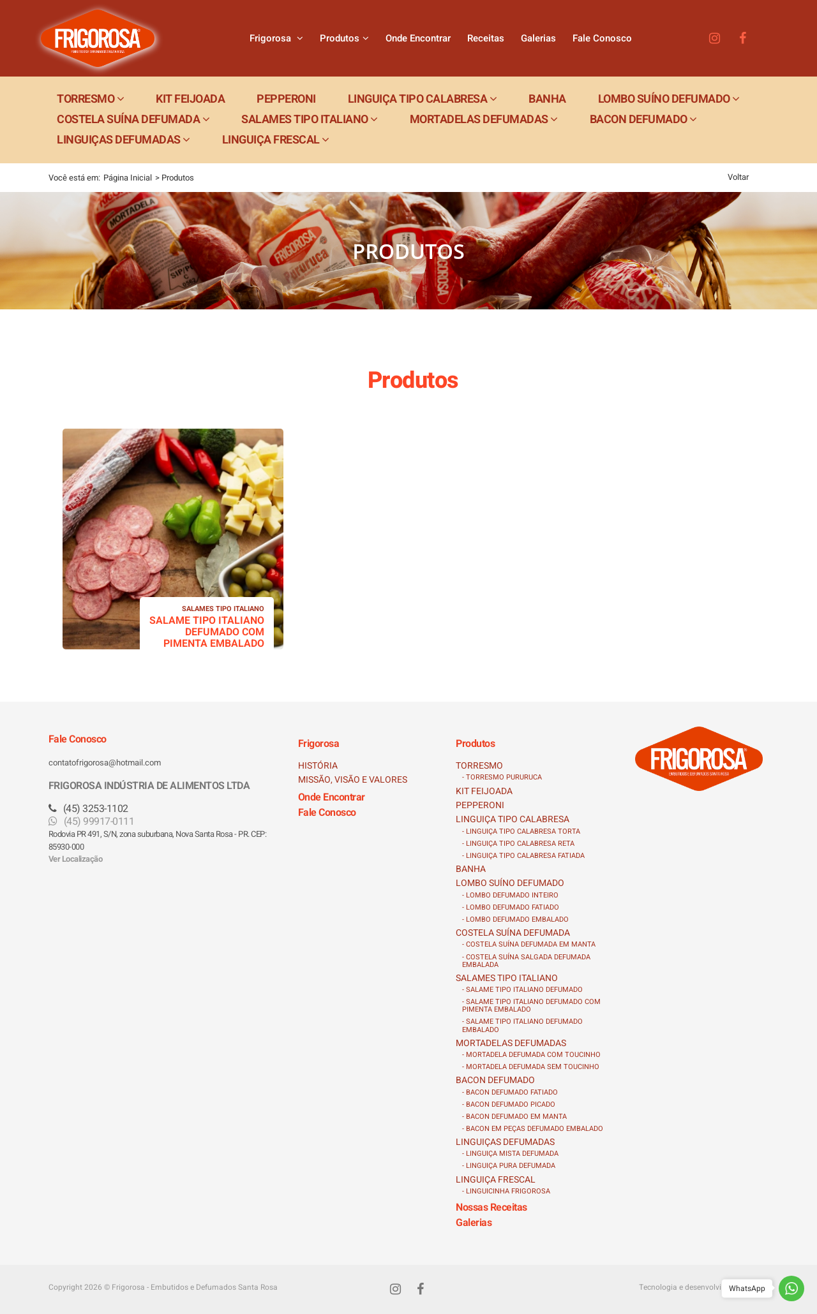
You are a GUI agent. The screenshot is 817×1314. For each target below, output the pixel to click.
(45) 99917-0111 (92, 821)
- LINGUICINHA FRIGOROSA (506, 1191)
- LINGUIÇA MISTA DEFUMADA (510, 1153)
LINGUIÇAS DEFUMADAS (505, 1142)
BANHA (471, 869)
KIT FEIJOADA (484, 791)
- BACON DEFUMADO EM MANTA (514, 1116)
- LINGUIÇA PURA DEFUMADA (508, 1165)
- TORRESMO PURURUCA (502, 777)
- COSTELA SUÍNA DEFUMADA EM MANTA (529, 944)
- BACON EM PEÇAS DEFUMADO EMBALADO (532, 1128)
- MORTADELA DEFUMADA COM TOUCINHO (531, 1054)
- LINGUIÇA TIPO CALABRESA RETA (518, 843)
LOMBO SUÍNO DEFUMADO (510, 883)
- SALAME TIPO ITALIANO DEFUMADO (522, 989)
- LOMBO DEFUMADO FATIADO (510, 907)
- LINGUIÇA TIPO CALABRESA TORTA (521, 831)
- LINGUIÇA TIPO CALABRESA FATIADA (523, 855)
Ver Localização (76, 859)
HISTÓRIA (318, 765)
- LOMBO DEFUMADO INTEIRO (510, 895)
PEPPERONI (480, 805)
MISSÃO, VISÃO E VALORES (352, 779)
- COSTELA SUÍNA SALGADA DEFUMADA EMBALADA (526, 961)
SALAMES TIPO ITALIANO (507, 978)
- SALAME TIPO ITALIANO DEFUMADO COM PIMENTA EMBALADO (531, 1005)
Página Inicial (127, 178)
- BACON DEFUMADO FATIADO (510, 1092)
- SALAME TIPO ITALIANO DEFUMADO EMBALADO (522, 1025)
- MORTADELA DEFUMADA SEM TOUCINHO (530, 1066)
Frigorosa (276, 38)
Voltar (738, 177)
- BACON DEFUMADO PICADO (508, 1104)
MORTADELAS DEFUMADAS (511, 1043)
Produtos (344, 38)
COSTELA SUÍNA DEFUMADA (513, 933)
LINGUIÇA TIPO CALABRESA (512, 819)
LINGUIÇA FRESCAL (496, 1179)
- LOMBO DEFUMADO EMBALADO (515, 919)
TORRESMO (479, 765)
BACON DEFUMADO (495, 1080)
